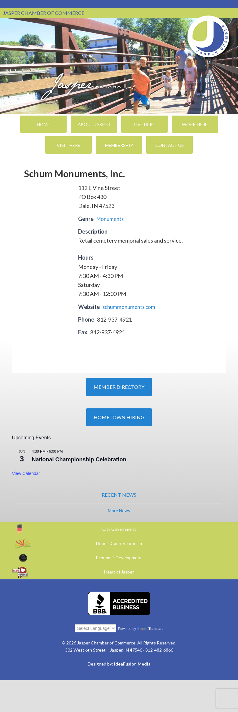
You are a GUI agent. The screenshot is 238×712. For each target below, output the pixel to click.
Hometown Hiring (119, 417)
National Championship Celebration (79, 459)
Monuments (111, 218)
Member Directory (119, 387)
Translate (150, 629)
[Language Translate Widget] (95, 628)
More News (119, 510)
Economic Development (119, 557)
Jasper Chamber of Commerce (208, 36)
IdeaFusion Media (132, 663)
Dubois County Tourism (119, 543)
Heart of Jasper (119, 571)
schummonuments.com (131, 306)
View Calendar (26, 473)
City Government (119, 529)
